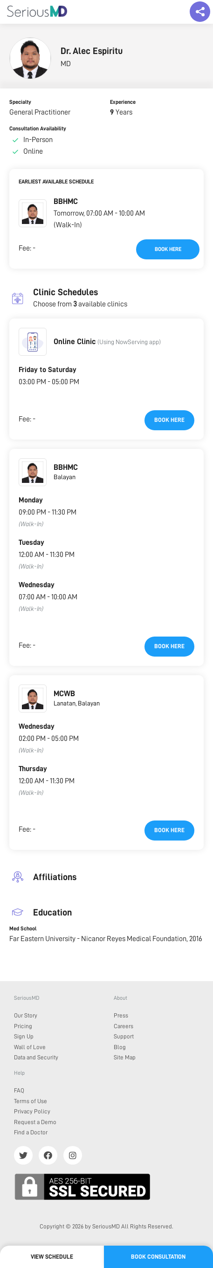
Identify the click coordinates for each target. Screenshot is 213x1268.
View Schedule (52, 1257)
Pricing (23, 1026)
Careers (123, 1026)
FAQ (19, 1090)
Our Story (25, 1015)
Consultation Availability (37, 128)
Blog (120, 1047)
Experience (123, 102)
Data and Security (36, 1057)
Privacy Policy (32, 1111)
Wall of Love (30, 1047)
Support (124, 1036)
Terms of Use (30, 1101)
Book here (168, 249)
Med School (22, 928)
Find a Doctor (31, 1132)
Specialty (20, 102)
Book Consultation (158, 1257)
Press (121, 1015)
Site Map (125, 1057)
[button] (33, 213)
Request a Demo (35, 1122)
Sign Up (24, 1036)
